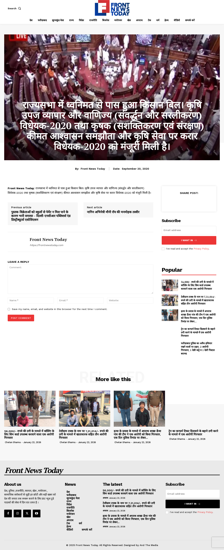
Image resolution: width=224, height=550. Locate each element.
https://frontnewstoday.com (46, 245)
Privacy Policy (201, 248)
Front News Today (93, 168)
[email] (189, 230)
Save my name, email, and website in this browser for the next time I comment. (59, 309)
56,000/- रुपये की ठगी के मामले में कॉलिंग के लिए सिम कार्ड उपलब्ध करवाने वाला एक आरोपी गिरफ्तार (197, 285)
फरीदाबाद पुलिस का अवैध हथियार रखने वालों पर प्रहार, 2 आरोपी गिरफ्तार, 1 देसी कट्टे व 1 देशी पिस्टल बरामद (198, 348)
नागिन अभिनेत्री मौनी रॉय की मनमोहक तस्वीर (113, 212)
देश (112, 93)
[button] (15, 8)
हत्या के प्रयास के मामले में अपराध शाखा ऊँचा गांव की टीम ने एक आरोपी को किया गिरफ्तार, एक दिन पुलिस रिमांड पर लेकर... (198, 316)
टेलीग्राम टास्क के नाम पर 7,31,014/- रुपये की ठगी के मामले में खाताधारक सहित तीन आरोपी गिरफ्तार (198, 300)
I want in (189, 240)
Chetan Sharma (13, 442)
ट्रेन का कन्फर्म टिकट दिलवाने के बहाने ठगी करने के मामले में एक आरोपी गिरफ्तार (198, 332)
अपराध (105, 498)
